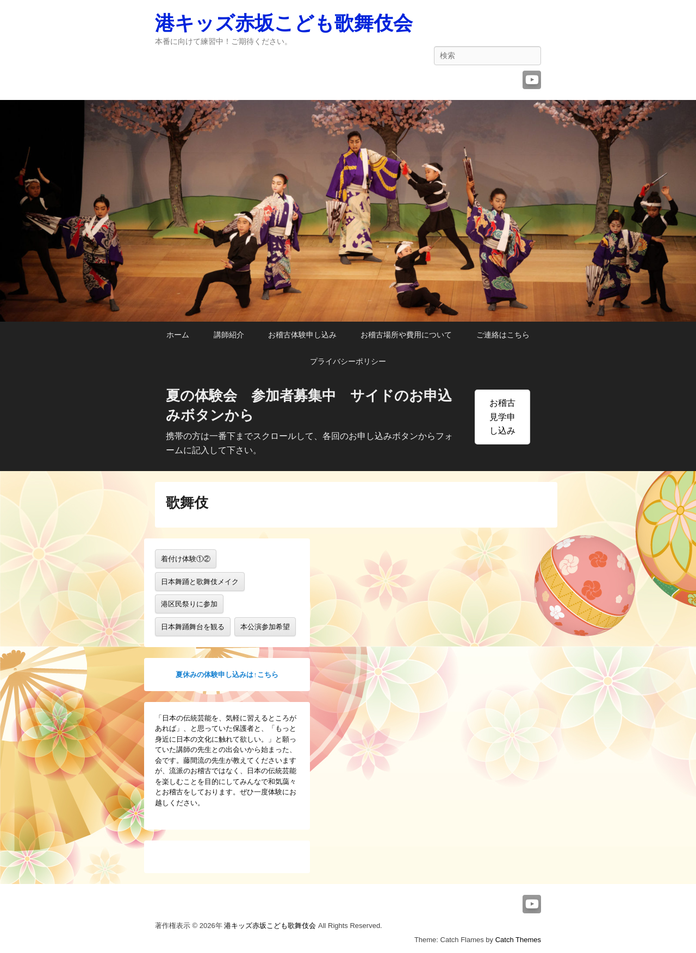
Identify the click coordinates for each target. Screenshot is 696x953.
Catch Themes (518, 940)
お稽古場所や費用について (406, 334)
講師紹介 (229, 334)
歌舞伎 (187, 502)
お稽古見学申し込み (502, 417)
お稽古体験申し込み (302, 334)
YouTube (532, 80)
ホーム (177, 334)
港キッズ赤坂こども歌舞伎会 (284, 23)
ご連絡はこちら (503, 334)
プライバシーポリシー (348, 361)
